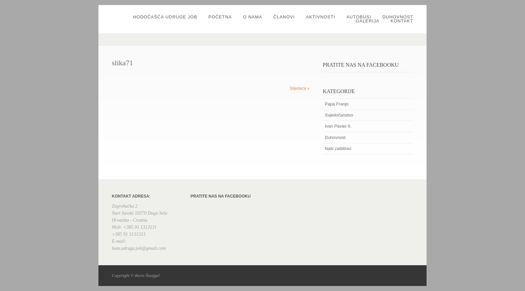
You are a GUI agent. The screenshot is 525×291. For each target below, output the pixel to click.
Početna (220, 16)
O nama (252, 16)
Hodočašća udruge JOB (165, 16)
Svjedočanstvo (339, 115)
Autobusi (358, 16)
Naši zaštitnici (338, 148)
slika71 (122, 63)
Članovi (284, 16)
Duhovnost (397, 16)
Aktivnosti (320, 16)
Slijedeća (299, 88)
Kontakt (402, 20)
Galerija (367, 20)
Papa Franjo (337, 103)
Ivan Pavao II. (338, 126)
